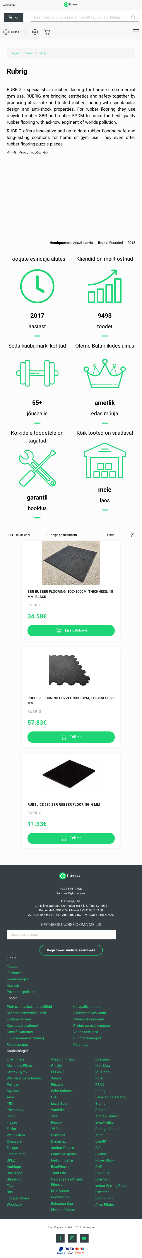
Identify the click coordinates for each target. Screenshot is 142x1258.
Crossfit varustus (20, 1032)
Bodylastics (60, 1197)
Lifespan (102, 1059)
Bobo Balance (61, 1091)
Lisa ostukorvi (75, 630)
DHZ (98, 1167)
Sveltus (101, 1154)
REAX (99, 1084)
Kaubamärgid (17, 979)
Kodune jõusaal (19, 1019)
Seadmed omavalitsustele (27, 1013)
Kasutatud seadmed (22, 1025)
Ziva (54, 1116)
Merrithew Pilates (20, 1066)
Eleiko (11, 1129)
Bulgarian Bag (62, 1203)
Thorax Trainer (106, 1116)
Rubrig (100, 1091)
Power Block (104, 1160)
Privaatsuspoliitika (21, 992)
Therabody (15, 1110)
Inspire (12, 1122)
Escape (12, 1148)
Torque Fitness (18, 1198)
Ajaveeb (13, 985)
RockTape (14, 1173)
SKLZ (11, 1160)
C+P (54, 1097)
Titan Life (58, 1173)
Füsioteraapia (17, 1044)
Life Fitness (16, 1059)
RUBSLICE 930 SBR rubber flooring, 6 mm (63, 804)
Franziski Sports (63, 1154)
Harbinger (14, 1167)
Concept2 (14, 1141)
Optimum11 (104, 1198)
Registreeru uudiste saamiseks (71, 950)
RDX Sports (60, 1191)
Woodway (14, 1204)
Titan (99, 1135)
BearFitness (60, 1167)
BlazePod (14, 1179)
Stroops (101, 1110)
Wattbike (58, 1110)
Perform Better (62, 1160)
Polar (99, 1078)
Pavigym (13, 1084)
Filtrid (110, 535)
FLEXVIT (57, 1072)
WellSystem (16, 1135)
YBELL (56, 1129)
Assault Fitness (63, 1059)
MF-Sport (102, 1072)
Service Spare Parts (110, 1097)
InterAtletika (104, 1122)
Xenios (56, 1078)
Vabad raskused (85, 1032)
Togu (11, 1186)
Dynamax (58, 1141)
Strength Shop (106, 1129)
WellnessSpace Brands (24, 1078)
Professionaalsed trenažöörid (29, 1007)
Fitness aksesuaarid (88, 1019)
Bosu (11, 1192)
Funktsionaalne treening (25, 1038)
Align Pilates (105, 1204)
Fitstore (57, 1084)
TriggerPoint (16, 1154)
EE (34, 31)
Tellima (75, 737)
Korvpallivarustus (86, 1007)
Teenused (14, 973)
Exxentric (102, 1192)
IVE (97, 1148)
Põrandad (80, 1044)
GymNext (58, 1135)
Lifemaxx (102, 1179)
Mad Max (102, 1066)
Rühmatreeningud (87, 1038)
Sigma (100, 1103)
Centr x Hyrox (17, 1072)
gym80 (100, 1141)
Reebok (56, 1122)
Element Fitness (63, 1210)
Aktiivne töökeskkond (89, 1013)
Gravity (56, 1066)
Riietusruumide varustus (92, 1025)
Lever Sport (59, 1103)
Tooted (12, 966)
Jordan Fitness (62, 1148)
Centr (11, 1116)
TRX (10, 1103)
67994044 (9, 5)
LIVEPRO (102, 1173)
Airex (10, 1097)
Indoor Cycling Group (111, 1186)
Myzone (13, 1091)
